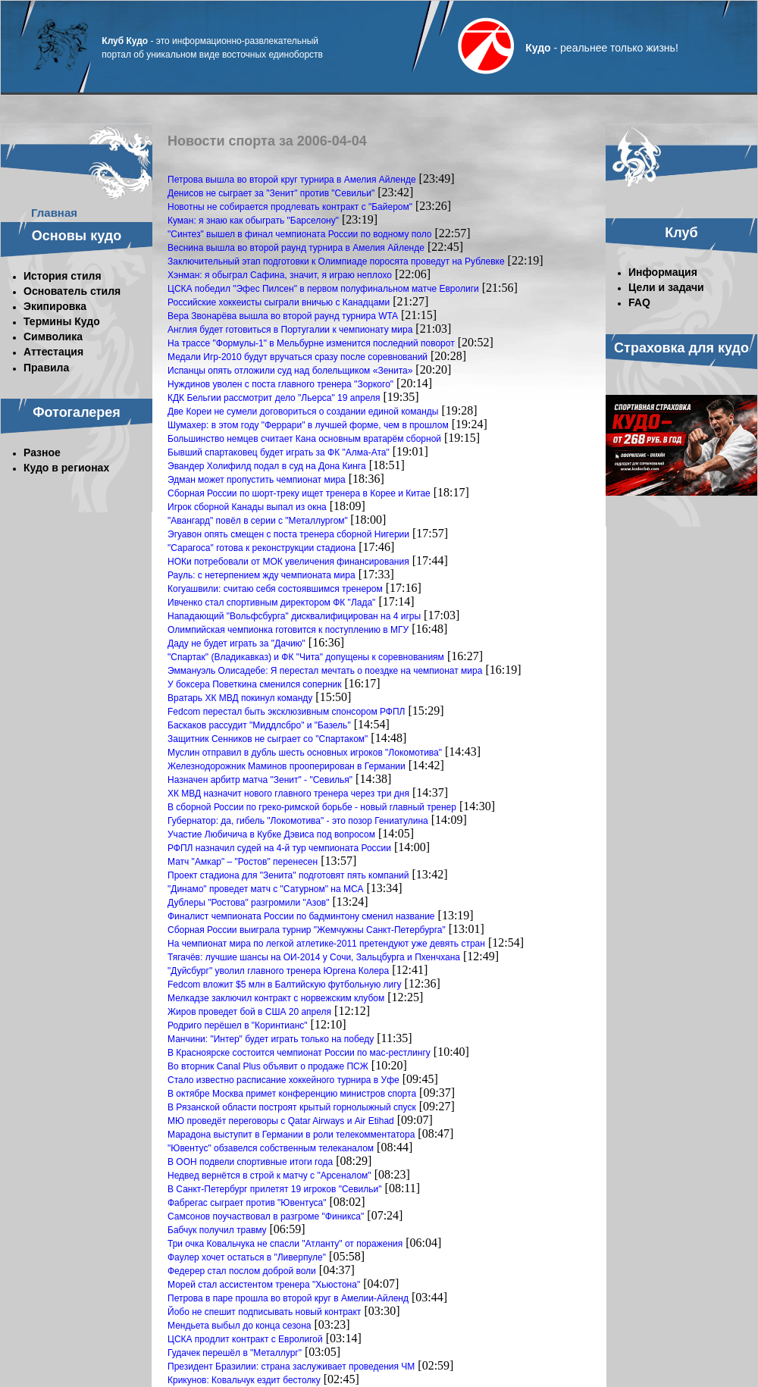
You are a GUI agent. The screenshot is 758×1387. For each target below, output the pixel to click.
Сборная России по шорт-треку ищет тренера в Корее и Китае (299, 493)
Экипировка (54, 306)
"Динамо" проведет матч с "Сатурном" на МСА (265, 889)
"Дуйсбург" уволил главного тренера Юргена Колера (278, 971)
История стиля (62, 276)
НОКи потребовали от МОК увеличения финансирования (288, 561)
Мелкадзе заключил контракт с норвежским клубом (276, 998)
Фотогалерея (77, 412)
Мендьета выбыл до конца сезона (240, 1325)
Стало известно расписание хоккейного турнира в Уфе (283, 1080)
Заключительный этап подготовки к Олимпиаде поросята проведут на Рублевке (336, 261)
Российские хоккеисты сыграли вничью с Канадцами (279, 302)
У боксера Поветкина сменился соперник (254, 684)
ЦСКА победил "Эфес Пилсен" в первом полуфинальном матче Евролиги (323, 288)
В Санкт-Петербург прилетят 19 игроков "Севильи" (275, 1189)
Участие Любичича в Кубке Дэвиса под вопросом (271, 834)
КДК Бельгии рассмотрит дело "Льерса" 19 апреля (274, 398)
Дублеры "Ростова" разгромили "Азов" (249, 902)
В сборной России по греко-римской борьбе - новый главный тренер (312, 807)
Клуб (681, 232)
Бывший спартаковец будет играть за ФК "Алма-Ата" (279, 452)
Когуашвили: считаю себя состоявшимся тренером (275, 589)
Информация (662, 272)
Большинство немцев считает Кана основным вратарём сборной (304, 439)
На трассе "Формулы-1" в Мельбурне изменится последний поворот (311, 343)
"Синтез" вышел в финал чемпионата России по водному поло (300, 234)
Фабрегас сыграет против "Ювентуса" (247, 1203)
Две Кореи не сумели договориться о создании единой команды (303, 411)
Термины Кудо (61, 321)
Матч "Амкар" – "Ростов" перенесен (243, 861)
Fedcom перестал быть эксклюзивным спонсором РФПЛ (287, 711)
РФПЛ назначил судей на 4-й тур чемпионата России (279, 848)
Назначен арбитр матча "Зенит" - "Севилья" (260, 780)
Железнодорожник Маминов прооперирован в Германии (287, 766)
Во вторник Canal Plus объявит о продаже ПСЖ (268, 1066)
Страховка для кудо (681, 347)
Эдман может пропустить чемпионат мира (257, 479)
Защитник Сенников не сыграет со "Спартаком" (268, 739)
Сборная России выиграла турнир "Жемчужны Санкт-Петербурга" (307, 930)
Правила (46, 368)
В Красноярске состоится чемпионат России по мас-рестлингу (299, 1052)
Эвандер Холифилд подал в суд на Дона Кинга (267, 466)
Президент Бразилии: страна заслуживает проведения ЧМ (291, 1366)
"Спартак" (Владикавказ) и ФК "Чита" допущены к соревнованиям (306, 657)
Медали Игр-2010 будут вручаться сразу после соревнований (298, 357)
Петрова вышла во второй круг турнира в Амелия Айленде (292, 179)
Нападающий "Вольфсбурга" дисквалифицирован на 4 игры (294, 616)
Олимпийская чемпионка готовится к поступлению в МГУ (288, 630)
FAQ (639, 302)
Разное (42, 452)
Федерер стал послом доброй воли (242, 1271)
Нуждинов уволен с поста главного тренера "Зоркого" (280, 384)
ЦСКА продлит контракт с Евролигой (245, 1339)
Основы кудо (76, 235)
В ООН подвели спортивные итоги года (250, 1162)
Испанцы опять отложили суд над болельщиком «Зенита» (290, 370)
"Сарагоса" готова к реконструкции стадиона (262, 548)
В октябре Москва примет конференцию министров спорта (292, 1093)
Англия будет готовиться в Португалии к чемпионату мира (290, 329)
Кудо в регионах (66, 468)
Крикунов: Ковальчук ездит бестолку (244, 1380)
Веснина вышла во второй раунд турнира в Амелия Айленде (296, 248)
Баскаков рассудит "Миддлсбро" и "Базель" (259, 725)
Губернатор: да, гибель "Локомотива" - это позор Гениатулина (298, 821)
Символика (53, 336)
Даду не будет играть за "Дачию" (236, 643)
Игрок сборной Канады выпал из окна (247, 507)
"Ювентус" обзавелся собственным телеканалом (271, 1148)
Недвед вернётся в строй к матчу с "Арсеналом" (269, 1175)
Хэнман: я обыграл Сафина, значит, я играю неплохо (280, 275)
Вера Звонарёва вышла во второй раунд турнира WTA (283, 316)
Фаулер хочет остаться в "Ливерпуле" (247, 1257)
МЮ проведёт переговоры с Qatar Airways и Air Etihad (281, 1121)
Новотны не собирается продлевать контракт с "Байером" (290, 207)
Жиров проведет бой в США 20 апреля (249, 1012)
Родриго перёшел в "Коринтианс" (238, 1025)
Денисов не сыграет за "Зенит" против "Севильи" (271, 193)
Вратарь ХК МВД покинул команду (240, 698)
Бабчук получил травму (217, 1230)
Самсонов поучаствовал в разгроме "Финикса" (266, 1216)
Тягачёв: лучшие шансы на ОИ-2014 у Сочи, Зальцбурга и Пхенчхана (314, 957)
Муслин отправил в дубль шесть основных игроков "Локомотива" (305, 752)
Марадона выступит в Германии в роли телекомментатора (291, 1134)
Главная (54, 212)
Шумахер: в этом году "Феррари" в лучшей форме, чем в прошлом (308, 425)
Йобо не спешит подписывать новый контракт (264, 1312)
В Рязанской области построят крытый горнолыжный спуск (292, 1107)
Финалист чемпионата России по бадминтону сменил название (301, 916)
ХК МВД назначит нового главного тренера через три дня (288, 793)
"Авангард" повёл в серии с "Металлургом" (259, 520)
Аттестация (53, 352)
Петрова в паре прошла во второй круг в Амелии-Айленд (288, 1298)
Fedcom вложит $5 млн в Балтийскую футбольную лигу (285, 984)
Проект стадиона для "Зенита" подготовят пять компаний (288, 875)
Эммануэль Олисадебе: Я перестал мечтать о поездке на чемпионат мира (325, 670)
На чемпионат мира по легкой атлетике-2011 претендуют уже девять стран (326, 943)
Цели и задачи (666, 287)
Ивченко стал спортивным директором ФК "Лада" (271, 602)
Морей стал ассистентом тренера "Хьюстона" (264, 1284)
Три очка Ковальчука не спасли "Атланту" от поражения (285, 1243)
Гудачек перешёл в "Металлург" (235, 1353)
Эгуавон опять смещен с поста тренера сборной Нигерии (288, 534)
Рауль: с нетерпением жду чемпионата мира (262, 575)
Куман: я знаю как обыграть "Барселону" (253, 220)
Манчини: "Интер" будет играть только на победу (271, 1039)
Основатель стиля (72, 291)
